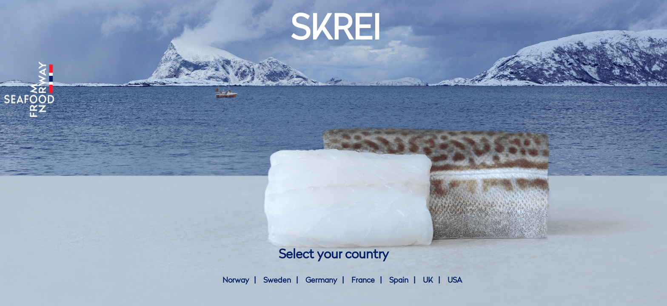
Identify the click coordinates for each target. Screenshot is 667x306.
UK (428, 280)
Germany (321, 280)
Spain (398, 280)
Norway (235, 280)
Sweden (277, 280)
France (363, 280)
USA (455, 280)
